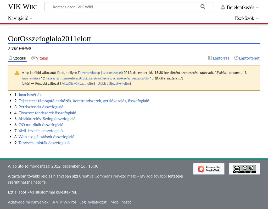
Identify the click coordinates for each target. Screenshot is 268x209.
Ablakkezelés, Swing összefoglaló (46, 118)
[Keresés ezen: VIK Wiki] (129, 6)
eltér (90, 83)
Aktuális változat (74, 83)
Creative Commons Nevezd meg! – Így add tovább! (123, 176)
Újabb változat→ (109, 83)
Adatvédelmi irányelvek (28, 202)
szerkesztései (112, 73)
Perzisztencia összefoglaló (41, 106)
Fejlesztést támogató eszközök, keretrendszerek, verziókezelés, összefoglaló (97, 78)
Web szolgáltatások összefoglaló (47, 136)
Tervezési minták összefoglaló (44, 142)
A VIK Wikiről (64, 202)
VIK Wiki (22, 6)
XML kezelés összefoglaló (41, 130)
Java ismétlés (31, 78)
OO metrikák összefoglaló (41, 124)
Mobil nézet (120, 202)
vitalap (95, 73)
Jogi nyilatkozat (93, 202)
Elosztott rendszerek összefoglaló (47, 112)
